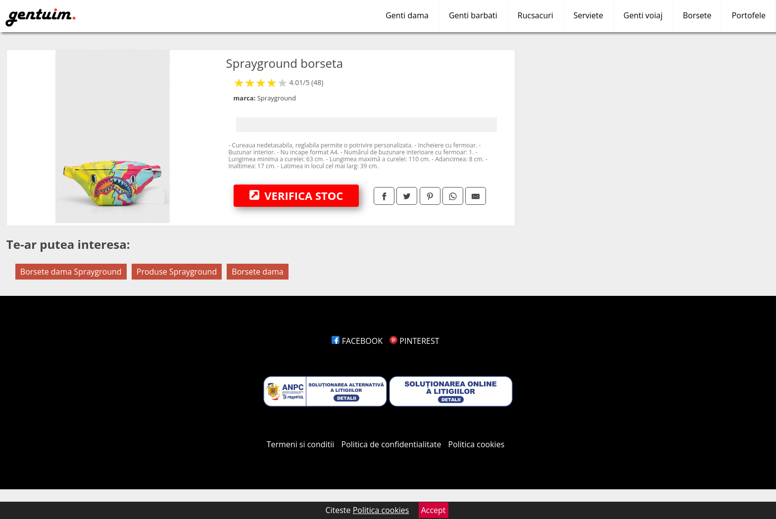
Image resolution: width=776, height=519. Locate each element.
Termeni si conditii (301, 444)
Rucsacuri (535, 15)
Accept (433, 510)
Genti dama (407, 15)
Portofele (748, 15)
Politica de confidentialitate (391, 444)
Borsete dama (257, 271)
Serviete (588, 15)
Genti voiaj (643, 15)
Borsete (697, 15)
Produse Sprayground (177, 271)
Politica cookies (476, 444)
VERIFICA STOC (296, 195)
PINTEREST (414, 340)
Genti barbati (473, 15)
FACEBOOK (357, 340)
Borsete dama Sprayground (71, 271)
